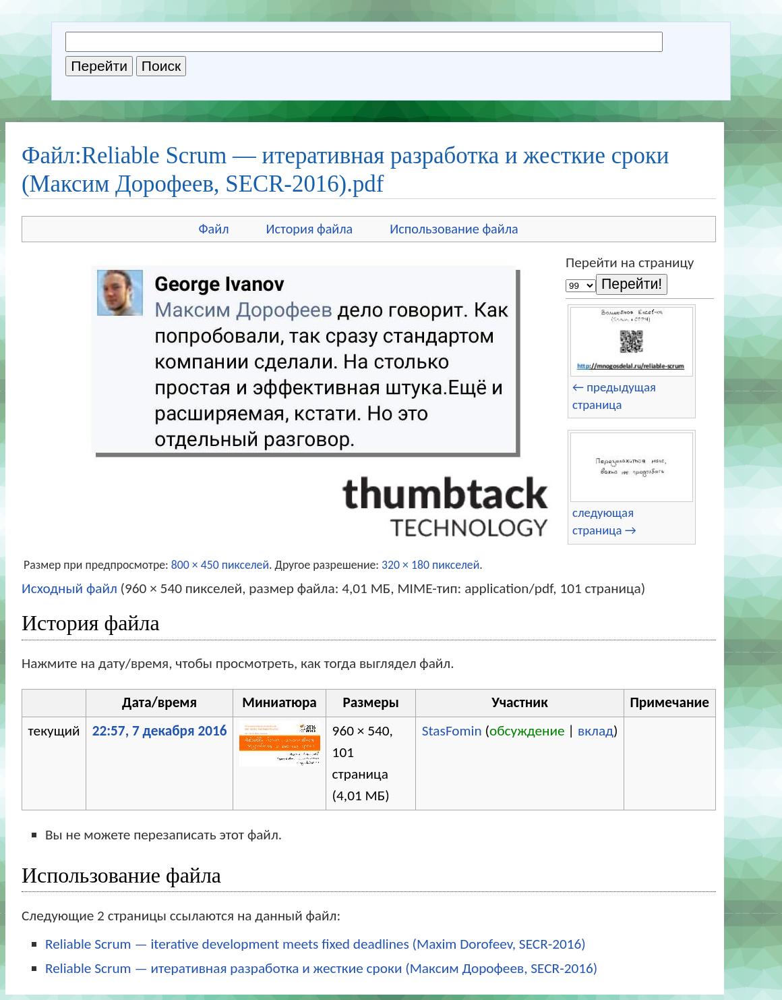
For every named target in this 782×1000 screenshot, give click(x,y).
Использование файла (454, 229)
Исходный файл (69, 588)
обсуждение (527, 731)
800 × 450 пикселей (220, 564)
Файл (213, 229)
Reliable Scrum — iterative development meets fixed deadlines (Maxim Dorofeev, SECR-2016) (315, 944)
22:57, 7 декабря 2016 (159, 731)
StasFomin (452, 731)
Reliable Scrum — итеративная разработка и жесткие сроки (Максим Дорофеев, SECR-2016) (321, 968)
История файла (309, 229)
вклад (595, 731)
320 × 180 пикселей (430, 564)
